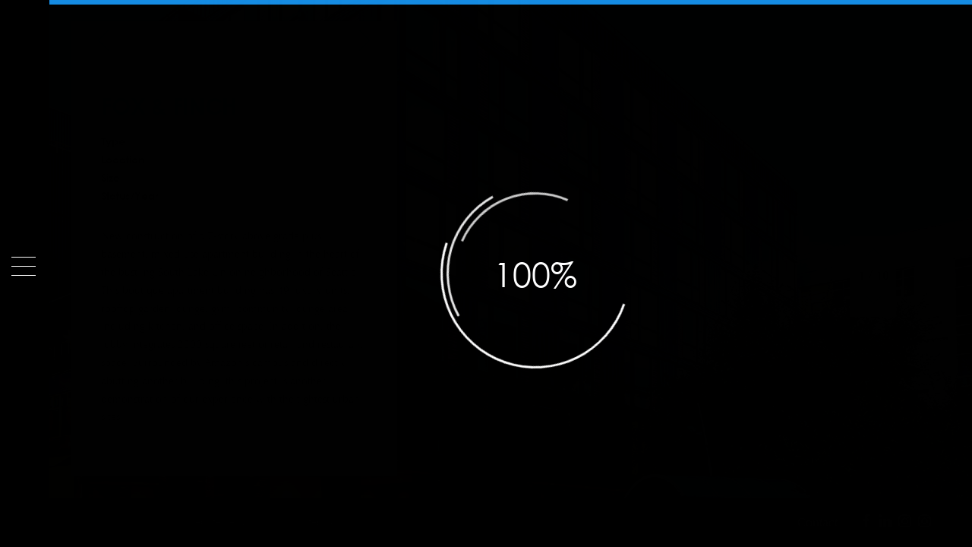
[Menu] (23, 266)
